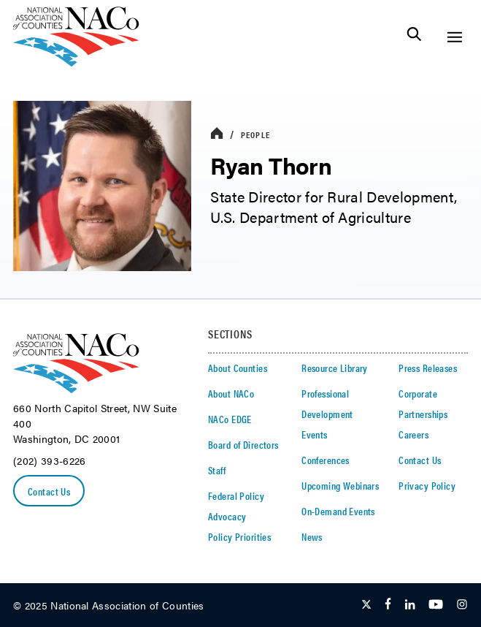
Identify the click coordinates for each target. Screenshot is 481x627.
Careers (413, 434)
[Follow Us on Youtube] (435, 605)
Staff (217, 470)
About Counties (237, 367)
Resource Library (334, 367)
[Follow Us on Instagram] (462, 605)
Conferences (325, 459)
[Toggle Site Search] (414, 37)
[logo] (76, 62)
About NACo (231, 393)
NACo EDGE (230, 418)
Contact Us (49, 491)
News (312, 536)
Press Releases (428, 367)
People (255, 134)
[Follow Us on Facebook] (388, 605)
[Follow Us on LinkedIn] (409, 605)
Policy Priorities (239, 536)
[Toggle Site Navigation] (454, 37)
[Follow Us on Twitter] (366, 605)
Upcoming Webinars (340, 485)
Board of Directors (243, 444)
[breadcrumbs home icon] (216, 134)
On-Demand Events (338, 510)
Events (314, 434)
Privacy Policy (427, 485)
